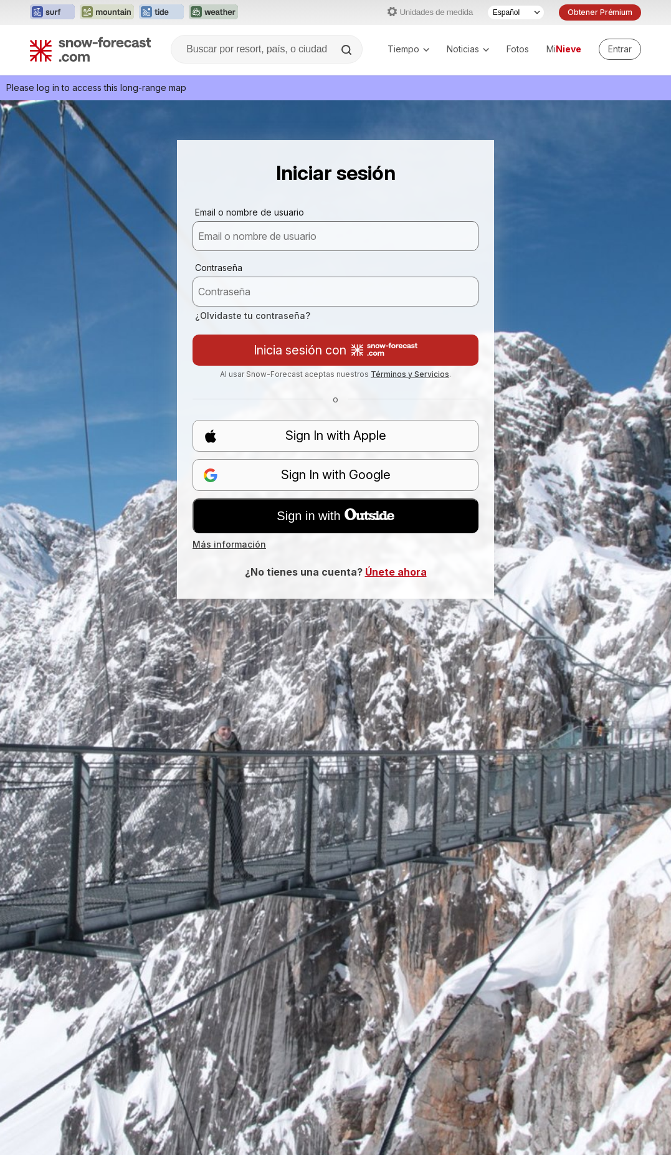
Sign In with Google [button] (297, 475)
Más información (229, 544)
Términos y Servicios (410, 374)
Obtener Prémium (600, 12)
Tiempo (408, 49)
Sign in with (335, 515)
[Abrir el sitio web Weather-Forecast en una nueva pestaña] (213, 12)
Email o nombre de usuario (249, 212)
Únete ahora (396, 572)
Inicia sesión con (335, 350)
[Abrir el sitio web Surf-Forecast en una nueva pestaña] (52, 12)
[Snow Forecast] (90, 49)
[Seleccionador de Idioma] (516, 12)
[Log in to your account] (620, 49)
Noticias (468, 49)
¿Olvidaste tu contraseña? (252, 315)
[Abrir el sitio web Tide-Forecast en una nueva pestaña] (161, 12)
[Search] (347, 50)
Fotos (518, 49)
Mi (563, 49)
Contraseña (218, 267)
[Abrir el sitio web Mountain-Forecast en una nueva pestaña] (107, 12)
